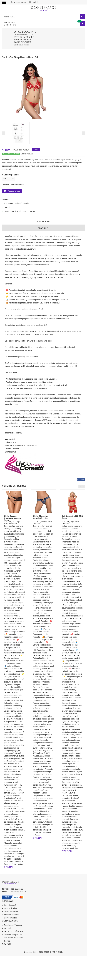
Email (32, 2)
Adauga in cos (14, 191)
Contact (7, 941)
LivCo (13, 452)
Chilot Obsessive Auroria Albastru (40, 517)
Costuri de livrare (11, 911)
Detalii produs (43, 221)
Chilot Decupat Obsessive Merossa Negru (12, 518)
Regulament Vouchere (13, 925)
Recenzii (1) (43, 228)
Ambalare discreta (11, 915)
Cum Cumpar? (10, 905)
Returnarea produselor (13, 938)
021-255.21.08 (18, 2)
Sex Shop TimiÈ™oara (13, 931)
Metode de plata (10, 908)
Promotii (7, 928)
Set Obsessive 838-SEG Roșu (72, 517)
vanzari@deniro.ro (18, 891)
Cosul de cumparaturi (13, 935)
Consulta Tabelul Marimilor (13, 185)
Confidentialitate (10, 918)
